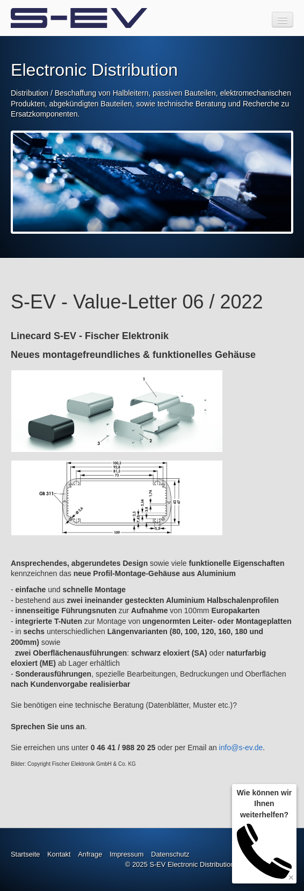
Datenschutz (170, 854)
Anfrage (90, 854)
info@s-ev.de (241, 747)
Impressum (127, 854)
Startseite (25, 854)
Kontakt (59, 854)
